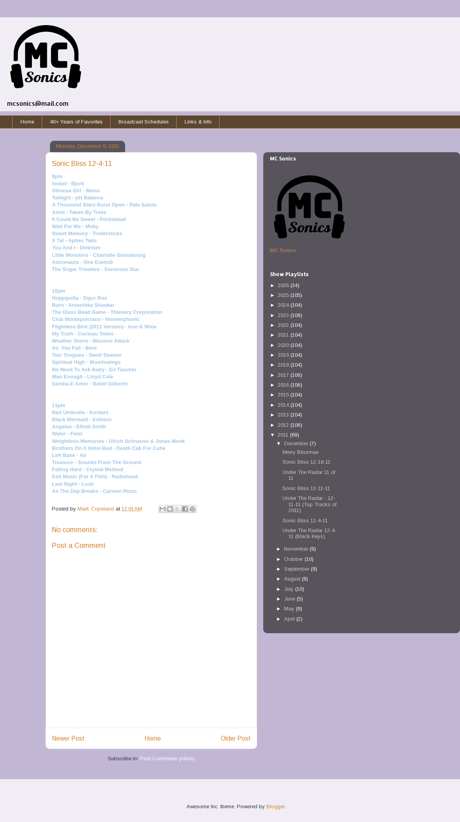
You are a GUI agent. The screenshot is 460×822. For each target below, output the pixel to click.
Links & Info (198, 122)
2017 (284, 375)
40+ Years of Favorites (76, 122)
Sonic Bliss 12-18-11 (307, 462)
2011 (284, 435)
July (289, 589)
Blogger (275, 806)
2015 (284, 395)
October (294, 559)
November (297, 549)
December (297, 443)
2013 (284, 415)
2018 (284, 365)
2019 (284, 355)
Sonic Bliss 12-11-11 (306, 488)
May (290, 609)
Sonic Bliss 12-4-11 (305, 520)
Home (27, 122)
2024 (284, 305)
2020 (284, 345)
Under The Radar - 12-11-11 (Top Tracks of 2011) (309, 504)
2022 (284, 325)
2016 (284, 385)
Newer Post (68, 738)
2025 (284, 295)
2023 (284, 315)
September (297, 569)
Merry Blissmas (301, 452)
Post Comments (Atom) (167, 758)
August (293, 579)
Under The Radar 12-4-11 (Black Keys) (309, 533)
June (290, 599)
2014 (284, 405)
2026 (284, 285)
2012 (284, 425)
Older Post (236, 738)
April (290, 619)
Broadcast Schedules (143, 122)
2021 (284, 335)
